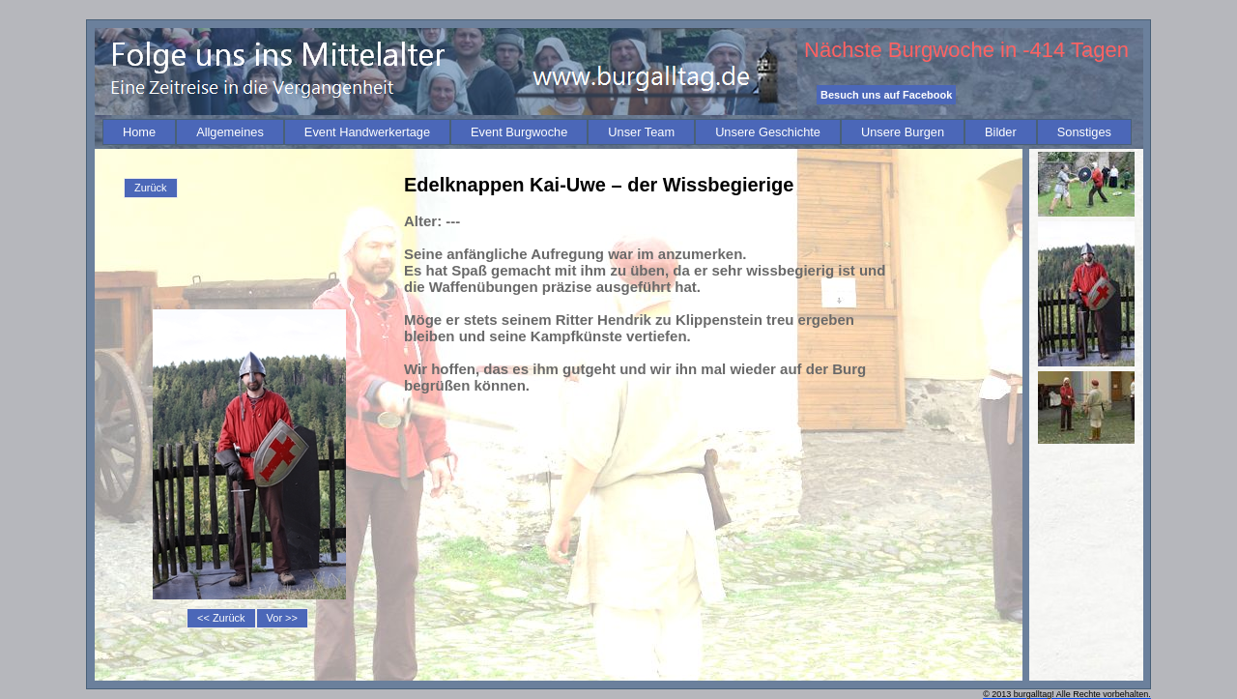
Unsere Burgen (902, 132)
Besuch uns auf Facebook (886, 95)
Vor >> (282, 618)
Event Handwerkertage (367, 132)
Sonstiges (1084, 132)
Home (139, 132)
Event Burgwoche (519, 132)
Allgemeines (230, 132)
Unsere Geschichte (767, 132)
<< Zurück (221, 618)
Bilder (1001, 132)
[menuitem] (139, 132)
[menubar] (617, 132)
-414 (1043, 50)
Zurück (150, 187)
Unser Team (641, 132)
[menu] (151, 188)
